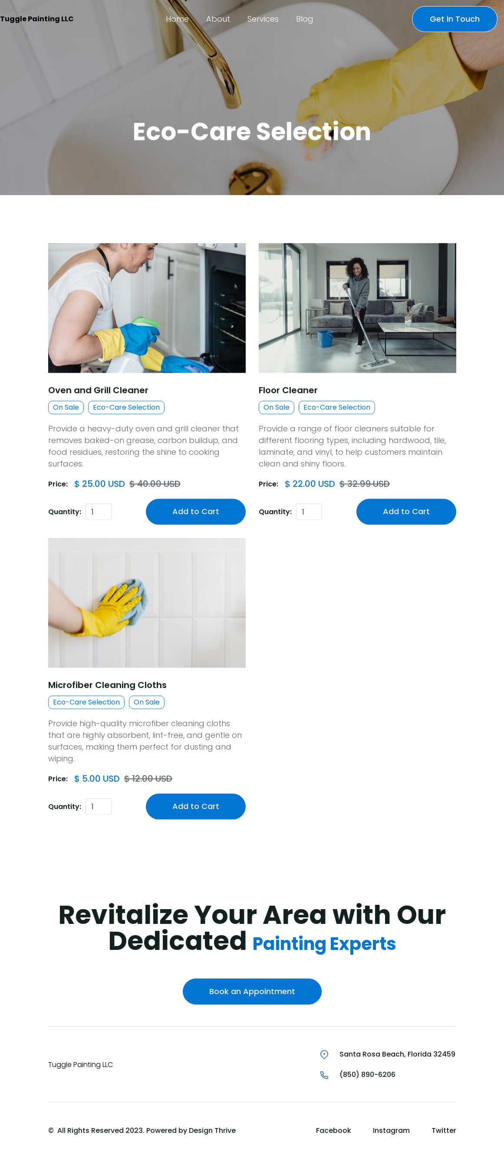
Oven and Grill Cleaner (98, 391)
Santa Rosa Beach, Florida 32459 (397, 1054)
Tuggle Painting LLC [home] (37, 19)
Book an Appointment (252, 991)
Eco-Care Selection (126, 408)
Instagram (391, 1130)
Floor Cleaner (288, 391)
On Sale (66, 408)
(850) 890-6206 (367, 1074)
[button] (177, 19)
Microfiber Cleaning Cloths (107, 686)
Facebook (333, 1130)
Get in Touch (455, 18)
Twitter (444, 1130)
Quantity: (64, 512)
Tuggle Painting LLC (80, 1064)
